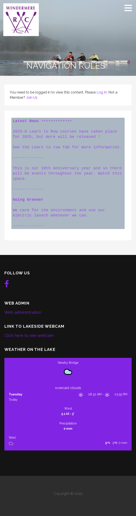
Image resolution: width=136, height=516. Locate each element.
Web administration (22, 312)
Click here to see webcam (29, 335)
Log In (102, 92)
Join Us (32, 97)
